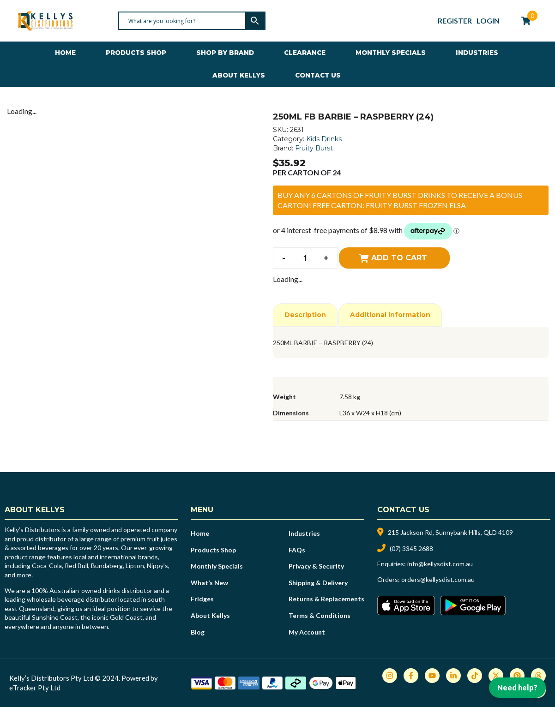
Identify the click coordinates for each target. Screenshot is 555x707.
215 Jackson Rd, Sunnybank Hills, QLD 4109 (450, 532)
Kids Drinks (324, 139)
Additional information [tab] (390, 315)
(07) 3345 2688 (411, 548)
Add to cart (399, 257)
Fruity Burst (314, 148)
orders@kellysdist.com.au (438, 579)
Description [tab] (305, 315)
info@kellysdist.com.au (440, 564)
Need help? (517, 687)
